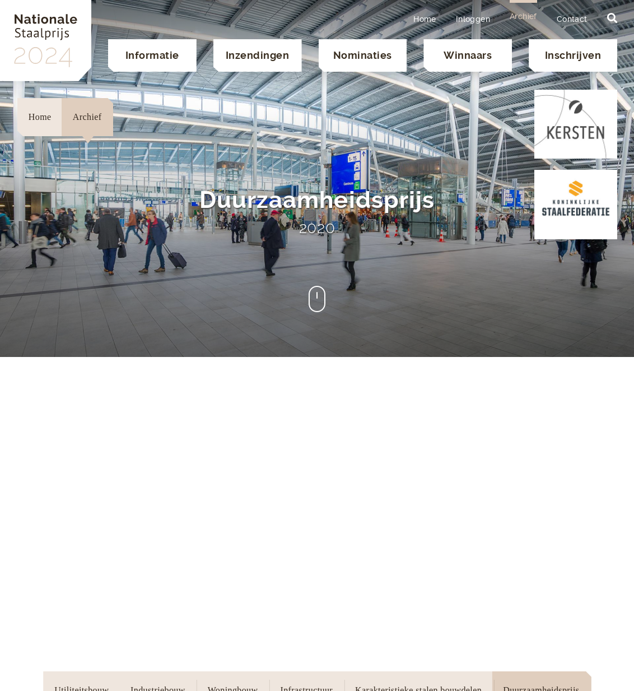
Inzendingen (258, 55)
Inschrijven (573, 55)
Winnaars (468, 55)
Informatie (152, 55)
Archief (523, 16)
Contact (572, 19)
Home (424, 19)
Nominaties (362, 55)
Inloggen (473, 19)
